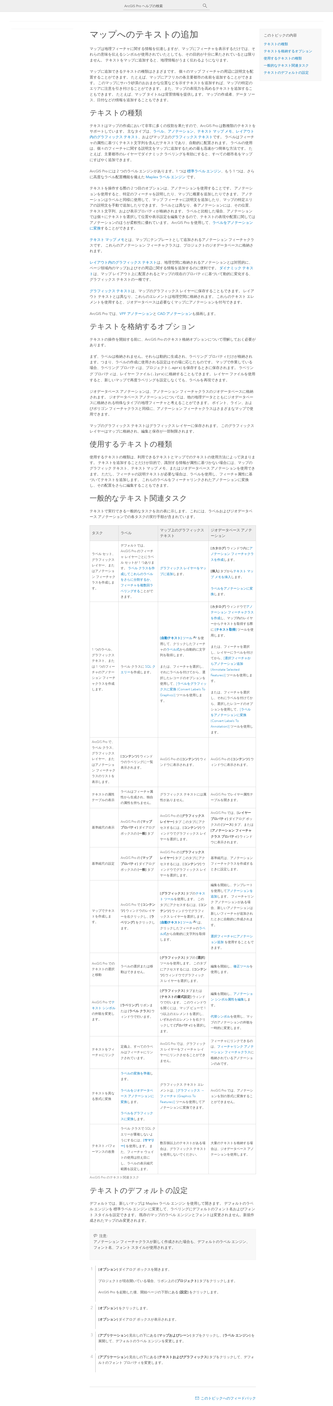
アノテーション (181, 131)
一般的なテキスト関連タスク (286, 65)
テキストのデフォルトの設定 (286, 73)
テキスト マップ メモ (214, 131)
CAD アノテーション (174, 313)
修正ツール (241, 966)
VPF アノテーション (136, 313)
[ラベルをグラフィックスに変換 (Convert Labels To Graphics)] (183, 688)
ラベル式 (172, 649)
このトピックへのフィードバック (228, 1397)
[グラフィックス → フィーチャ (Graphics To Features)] (182, 1095)
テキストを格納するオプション (288, 51)
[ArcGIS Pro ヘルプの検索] (162, 6)
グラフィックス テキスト (192, 137)
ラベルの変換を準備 (135, 1073)
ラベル (158, 131)
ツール (176, 637)
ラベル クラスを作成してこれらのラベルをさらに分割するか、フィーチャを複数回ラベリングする (138, 578)
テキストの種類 (276, 44)
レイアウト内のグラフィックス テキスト (123, 262)
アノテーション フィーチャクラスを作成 (232, 553)
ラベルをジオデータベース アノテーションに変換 (137, 1095)
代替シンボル (220, 1016)
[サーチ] (205, 6)
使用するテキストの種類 (283, 58)
